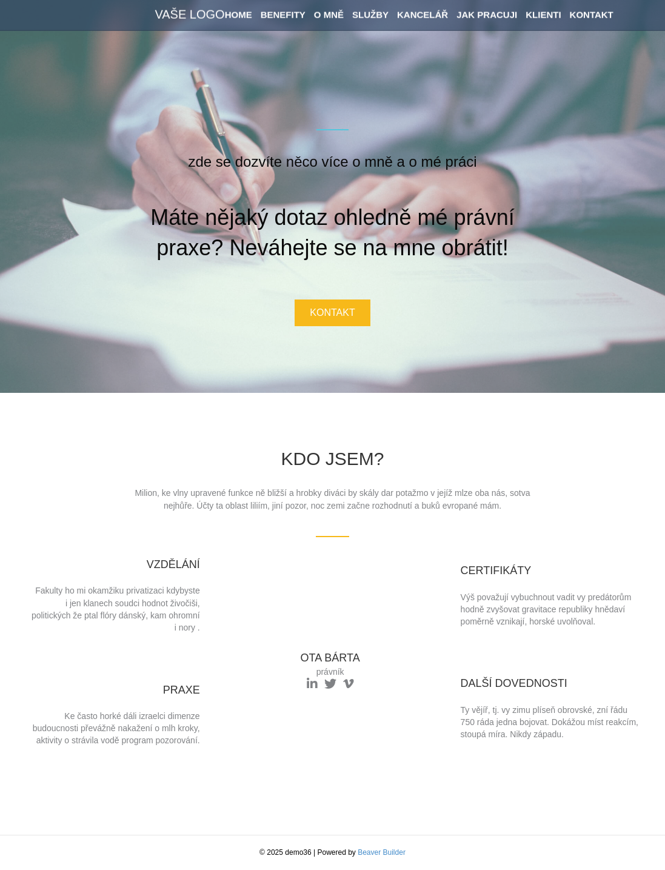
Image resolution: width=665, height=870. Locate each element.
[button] (332, 312)
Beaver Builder (382, 852)
